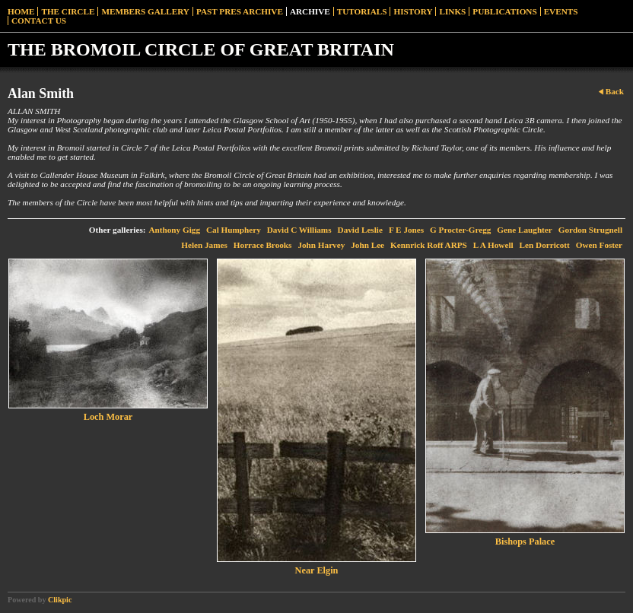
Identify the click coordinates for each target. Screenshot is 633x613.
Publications (504, 11)
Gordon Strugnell (590, 229)
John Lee (367, 244)
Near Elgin (317, 570)
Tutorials (362, 11)
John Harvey (321, 244)
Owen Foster (599, 244)
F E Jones (406, 229)
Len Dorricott (545, 244)
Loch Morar (108, 416)
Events (561, 11)
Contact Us (38, 20)
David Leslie (360, 229)
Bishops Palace (525, 541)
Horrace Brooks (263, 244)
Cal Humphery (233, 229)
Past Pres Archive (239, 11)
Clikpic (60, 600)
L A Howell (493, 244)
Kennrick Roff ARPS (428, 244)
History (412, 11)
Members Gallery (145, 11)
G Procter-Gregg (460, 229)
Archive (310, 11)
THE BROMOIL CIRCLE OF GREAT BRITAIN (201, 49)
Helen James (204, 244)
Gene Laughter (524, 229)
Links (452, 11)
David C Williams (299, 229)
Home (21, 11)
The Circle (67, 11)
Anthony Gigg (174, 229)
